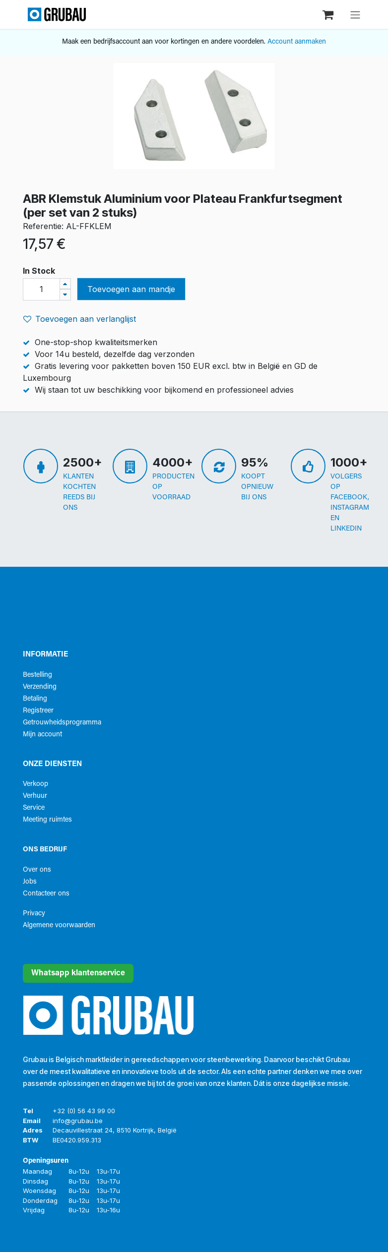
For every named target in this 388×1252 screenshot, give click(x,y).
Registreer (38, 711)
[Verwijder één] (65, 294)
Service (34, 808)
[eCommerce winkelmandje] (329, 14)
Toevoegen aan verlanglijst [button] (79, 319)
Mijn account (42, 734)
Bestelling (37, 675)
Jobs (30, 882)
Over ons (37, 870)
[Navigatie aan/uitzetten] (355, 14)
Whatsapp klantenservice (78, 973)
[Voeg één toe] (65, 284)
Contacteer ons (46, 893)
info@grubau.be (78, 1121)
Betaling (35, 699)
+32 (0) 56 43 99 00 (84, 1111)
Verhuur (35, 796)
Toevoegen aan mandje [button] (131, 289)
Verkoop (35, 784)
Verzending (40, 687)
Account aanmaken (296, 42)
